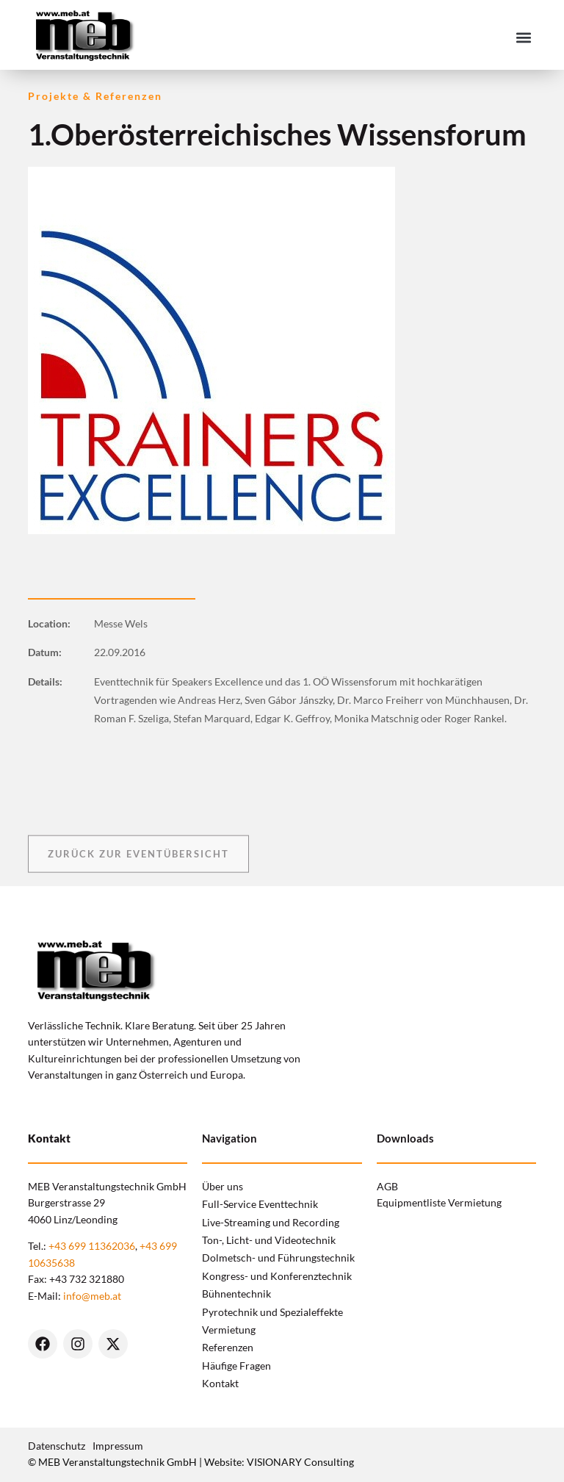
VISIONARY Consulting (300, 1462)
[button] (524, 37)
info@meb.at (92, 1295)
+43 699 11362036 (91, 1246)
